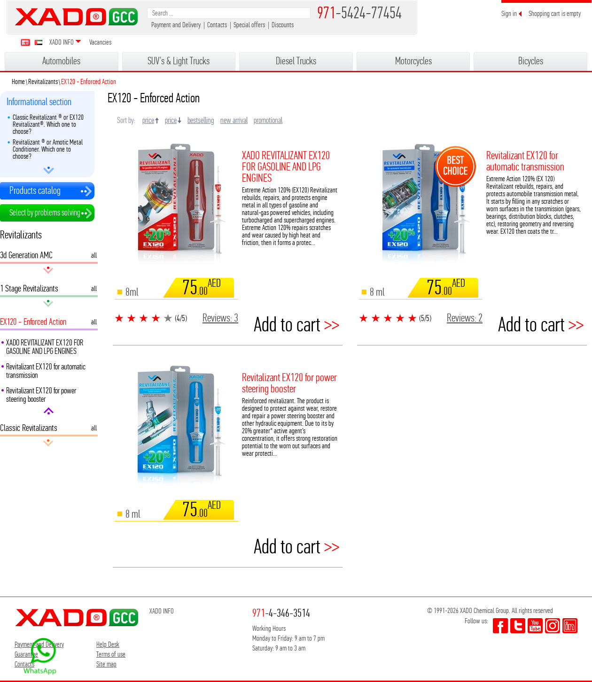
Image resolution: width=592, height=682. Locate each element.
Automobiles (61, 61)
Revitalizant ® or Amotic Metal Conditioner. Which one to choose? (48, 149)
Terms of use (110, 654)
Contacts (217, 24)
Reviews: (220, 318)
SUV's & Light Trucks (179, 61)
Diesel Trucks (296, 61)
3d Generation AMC (27, 257)
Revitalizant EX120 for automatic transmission (46, 370)
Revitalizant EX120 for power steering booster (41, 394)
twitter (517, 625)
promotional (268, 120)
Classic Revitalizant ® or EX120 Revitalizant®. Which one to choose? (48, 124)
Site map (106, 663)
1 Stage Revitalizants (29, 290)
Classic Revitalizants (28, 429)
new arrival (234, 120)
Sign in (509, 13)
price (148, 120)
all (94, 255)
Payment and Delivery (176, 24)
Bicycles (530, 61)
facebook (500, 625)
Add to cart (296, 325)
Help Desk (107, 644)
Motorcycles (413, 61)
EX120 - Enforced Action (33, 323)
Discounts (283, 24)
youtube (535, 625)
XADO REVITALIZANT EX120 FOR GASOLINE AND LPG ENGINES (44, 346)
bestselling (200, 120)
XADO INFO (61, 42)
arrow (48, 170)
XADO (76, 16)
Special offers (249, 24)
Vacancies (100, 42)
